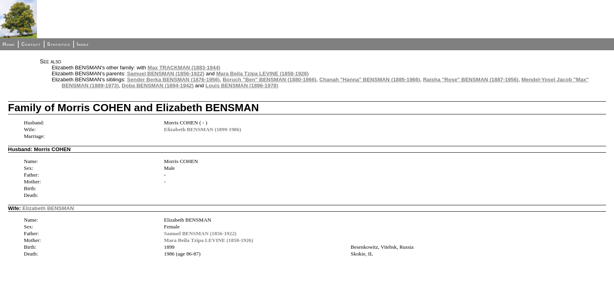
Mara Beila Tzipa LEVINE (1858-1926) (262, 74)
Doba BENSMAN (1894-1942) (158, 85)
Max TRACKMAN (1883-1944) (184, 68)
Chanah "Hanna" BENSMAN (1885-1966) (369, 80)
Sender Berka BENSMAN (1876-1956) (173, 80)
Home (8, 44)
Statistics (58, 44)
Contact (30, 44)
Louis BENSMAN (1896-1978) (242, 85)
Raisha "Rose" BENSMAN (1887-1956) (471, 80)
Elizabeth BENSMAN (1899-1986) (202, 129)
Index (83, 44)
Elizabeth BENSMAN (48, 208)
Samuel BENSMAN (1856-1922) (165, 74)
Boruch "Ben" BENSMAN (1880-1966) (270, 80)
